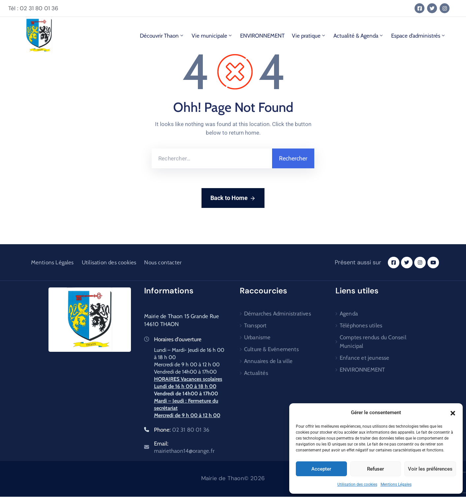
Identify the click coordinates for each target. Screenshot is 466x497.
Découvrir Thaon (162, 35)
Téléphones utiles (361, 325)
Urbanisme (257, 337)
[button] (453, 412)
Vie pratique (309, 35)
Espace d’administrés (418, 35)
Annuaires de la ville (268, 361)
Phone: (182, 429)
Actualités (256, 373)
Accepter (321, 469)
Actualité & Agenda (358, 35)
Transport (255, 325)
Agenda (349, 313)
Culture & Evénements (271, 349)
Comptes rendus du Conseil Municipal (373, 341)
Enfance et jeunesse (364, 357)
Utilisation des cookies (357, 484)
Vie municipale (212, 35)
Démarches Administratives (277, 313)
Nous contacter (162, 262)
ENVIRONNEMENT (262, 35)
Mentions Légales (396, 484)
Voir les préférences (430, 469)
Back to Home (233, 198)
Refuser (375, 469)
